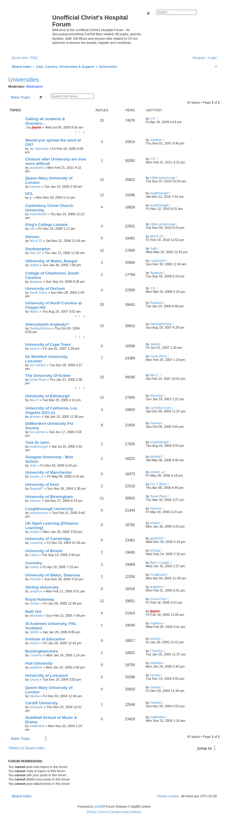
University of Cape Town (48, 344)
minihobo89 (38, 214)
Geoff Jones (38, 292)
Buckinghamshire (41, 651)
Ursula (34, 679)
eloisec (35, 531)
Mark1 (34, 311)
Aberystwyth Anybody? (47, 324)
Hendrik (35, 579)
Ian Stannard (39, 148)
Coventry (33, 563)
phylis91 (156, 456)
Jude (33, 465)
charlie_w (36, 476)
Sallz (153, 248)
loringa (155, 550)
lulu (32, 228)
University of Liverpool (46, 675)
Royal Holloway (39, 599)
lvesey (34, 567)
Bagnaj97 (37, 488)
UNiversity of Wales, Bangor (51, 261)
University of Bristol (43, 551)
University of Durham (45, 288)
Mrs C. (155, 375)
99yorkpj (156, 395)
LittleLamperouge (162, 177)
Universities (23, 79)
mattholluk (37, 726)
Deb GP (35, 253)
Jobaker (156, 140)
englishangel (159, 193)
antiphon (36, 591)
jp (31, 197)
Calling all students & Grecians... (45, 121)
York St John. (37, 442)
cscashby (36, 542)
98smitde (36, 615)
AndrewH (36, 707)
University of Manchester (48, 472)
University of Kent (42, 484)
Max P (34, 400)
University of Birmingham (49, 496)
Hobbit (34, 265)
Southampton (37, 249)
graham (35, 416)
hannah (35, 186)
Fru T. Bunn (158, 484)
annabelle (37, 167)
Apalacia (36, 281)
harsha (35, 696)
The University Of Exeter (48, 375)
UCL (29, 193)
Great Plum (158, 356)
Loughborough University (49, 509)
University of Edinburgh (47, 396)
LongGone (157, 260)
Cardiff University (41, 703)
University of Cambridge (47, 538)
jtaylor (37, 127)
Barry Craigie (159, 562)
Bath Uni (33, 611)
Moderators (34, 86)
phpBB (98, 806)
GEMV (34, 632)
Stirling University (42, 587)
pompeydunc (39, 513)
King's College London (46, 224)
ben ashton (38, 365)
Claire (34, 555)
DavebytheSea (40, 328)
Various (32, 236)
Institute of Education (45, 639)
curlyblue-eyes (160, 407)
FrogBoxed (158, 574)
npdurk (35, 348)
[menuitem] (33, 57)
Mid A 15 (36, 240)
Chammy (36, 655)
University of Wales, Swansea (52, 575)
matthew (156, 623)
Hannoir (156, 423)
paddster (36, 667)
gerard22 (156, 538)
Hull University (39, 663)
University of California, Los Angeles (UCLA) (51, 410)
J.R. (153, 118)
